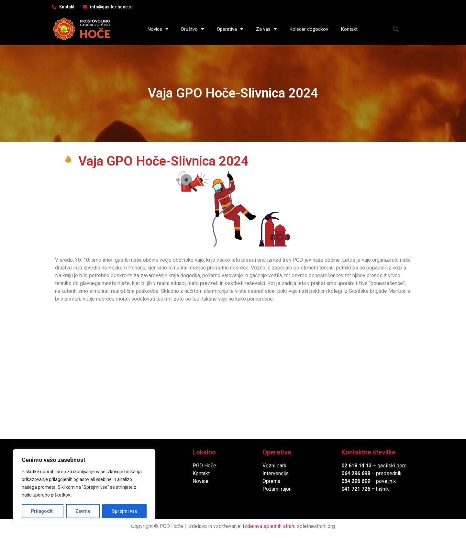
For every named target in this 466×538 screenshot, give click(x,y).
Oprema (271, 481)
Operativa (230, 29)
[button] (396, 29)
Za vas (266, 29)
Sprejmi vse (124, 511)
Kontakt (349, 29)
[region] (84, 487)
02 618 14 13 (356, 466)
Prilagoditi (42, 511)
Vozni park (274, 466)
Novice (158, 29)
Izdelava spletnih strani (269, 526)
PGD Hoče (204, 466)
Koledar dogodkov (309, 29)
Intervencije (275, 473)
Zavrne (82, 511)
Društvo (192, 29)
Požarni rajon (277, 489)
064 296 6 (352, 473)
